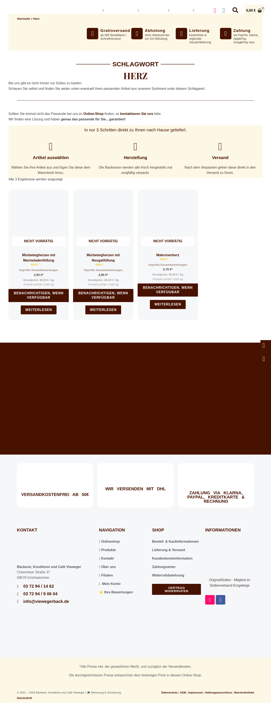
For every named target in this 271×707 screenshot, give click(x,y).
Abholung (155, 30)
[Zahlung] (225, 33)
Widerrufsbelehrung (168, 575)
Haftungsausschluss (218, 692)
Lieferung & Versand (168, 550)
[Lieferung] (181, 33)
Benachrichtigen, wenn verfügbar (39, 295)
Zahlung (242, 30)
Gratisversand (115, 30)
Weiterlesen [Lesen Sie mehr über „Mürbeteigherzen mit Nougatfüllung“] (103, 310)
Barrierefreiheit (244, 692)
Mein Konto (110, 584)
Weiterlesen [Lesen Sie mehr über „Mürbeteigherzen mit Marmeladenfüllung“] (38, 310)
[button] (129, 10)
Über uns (150, 10)
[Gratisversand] (92, 33)
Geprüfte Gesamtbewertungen (38, 270)
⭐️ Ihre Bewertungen (116, 592)
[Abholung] (137, 33)
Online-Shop (93, 114)
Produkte (107, 550)
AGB (183, 692)
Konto (200, 10)
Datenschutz (169, 692)
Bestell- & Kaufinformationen (175, 541)
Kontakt (177, 10)
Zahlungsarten (163, 567)
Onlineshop (117, 10)
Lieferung (199, 30)
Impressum (195, 692)
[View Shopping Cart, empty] (254, 10)
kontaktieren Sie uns (136, 114)
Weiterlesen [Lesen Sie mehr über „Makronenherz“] (167, 304)
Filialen (106, 575)
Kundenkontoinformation (172, 558)
